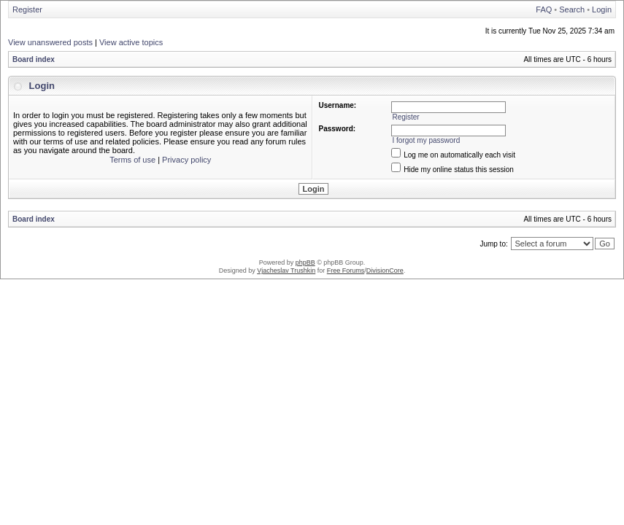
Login (602, 9)
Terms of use (132, 159)
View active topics (131, 42)
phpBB (305, 262)
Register (27, 9)
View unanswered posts (50, 42)
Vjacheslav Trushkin (286, 270)
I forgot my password (426, 140)
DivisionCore (385, 270)
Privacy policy (186, 159)
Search (572, 9)
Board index (33, 59)
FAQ (544, 9)
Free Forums (346, 270)
